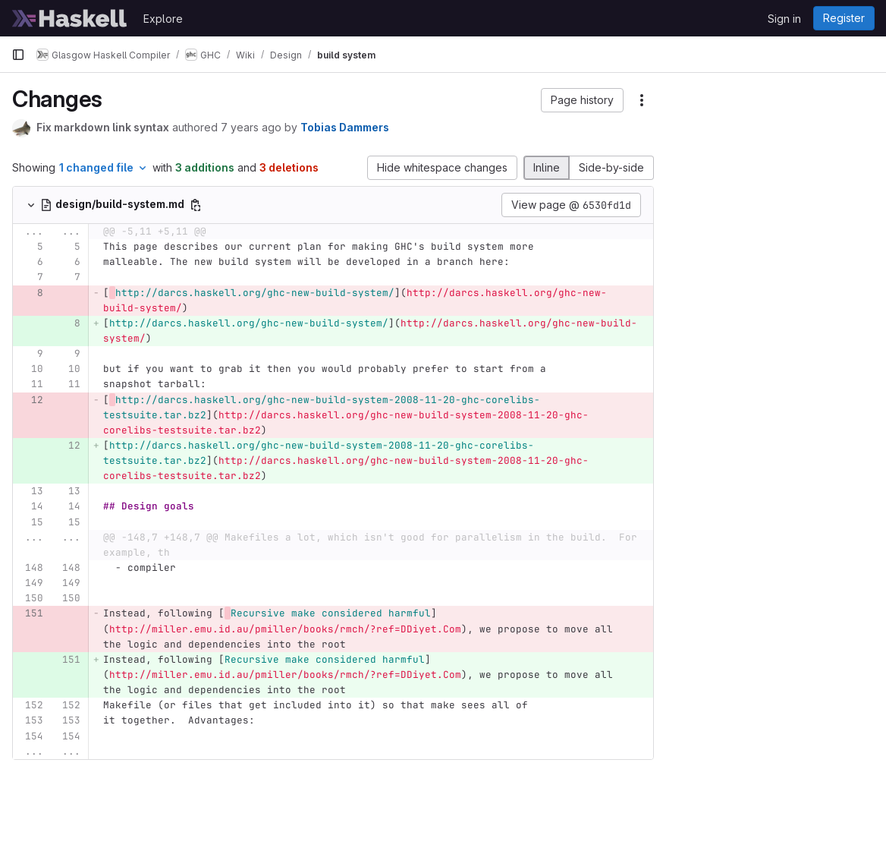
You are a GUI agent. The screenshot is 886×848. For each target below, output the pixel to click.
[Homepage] (69, 18)
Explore (163, 18)
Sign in (784, 18)
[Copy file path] (196, 205)
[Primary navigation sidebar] (18, 55)
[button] (582, 100)
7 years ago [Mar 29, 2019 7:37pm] (251, 127)
